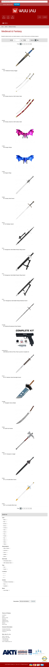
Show (25, 40)
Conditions (4, 615)
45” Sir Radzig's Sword (8, 224)
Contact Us (4, 631)
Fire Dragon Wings (7, 147)
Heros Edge (5, 590)
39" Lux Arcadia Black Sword (9, 479)
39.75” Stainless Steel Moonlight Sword (12, 377)
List (38, 40)
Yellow (4, 544)
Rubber (4, 554)
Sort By (11, 40)
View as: (32, 40)
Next (31, 44)
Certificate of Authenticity (8, 581)
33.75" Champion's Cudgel (9, 454)
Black (4, 519)
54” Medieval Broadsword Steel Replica (12, 326)
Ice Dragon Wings (7, 172)
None (4, 583)
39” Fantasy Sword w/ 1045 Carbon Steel (12, 96)
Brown (4, 525)
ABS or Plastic (6, 548)
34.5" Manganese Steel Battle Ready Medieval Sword (15, 300)
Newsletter (16, 601)
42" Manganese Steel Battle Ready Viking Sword (14, 249)
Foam (4, 552)
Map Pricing (4, 624)
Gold (4, 529)
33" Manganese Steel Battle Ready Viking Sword (14, 275)
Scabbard (5, 585)
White (4, 541)
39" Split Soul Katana (8, 428)
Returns (3, 622)
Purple (4, 535)
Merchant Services (44, 661)
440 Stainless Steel (7, 560)
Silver (4, 539)
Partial (4, 569)
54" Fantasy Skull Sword (8, 198)
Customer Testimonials (6, 630)
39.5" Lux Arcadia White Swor (10, 505)
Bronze (4, 523)
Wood (4, 556)
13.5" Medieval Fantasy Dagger (10, 70)
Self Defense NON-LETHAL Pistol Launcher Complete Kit (16, 351)
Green (4, 531)
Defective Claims (5, 621)
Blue (4, 521)
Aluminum (5, 550)
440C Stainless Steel (7, 562)
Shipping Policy (5, 620)
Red (4, 537)
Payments (4, 619)
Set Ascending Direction (21, 40)
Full (4, 567)
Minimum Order (5, 617)
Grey (4, 533)
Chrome (5, 527)
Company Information (6, 628)
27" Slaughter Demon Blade (9, 402)
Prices (3, 616)
